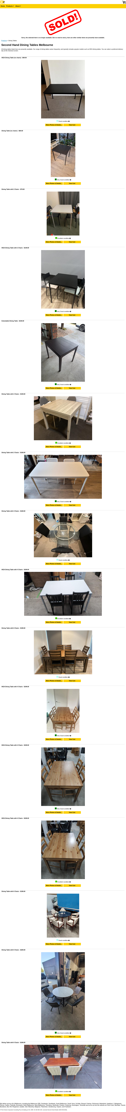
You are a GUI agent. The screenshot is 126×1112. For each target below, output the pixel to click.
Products (10, 6)
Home (3, 6)
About (18, 6)
